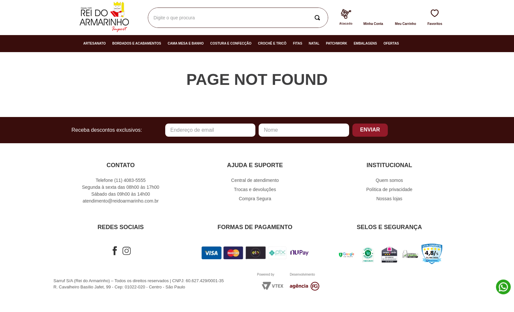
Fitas (297, 43)
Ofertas (391, 43)
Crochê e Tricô (272, 43)
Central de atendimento (255, 180)
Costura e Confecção (230, 43)
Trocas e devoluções (255, 189)
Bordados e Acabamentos (136, 43)
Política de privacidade (389, 189)
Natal (314, 43)
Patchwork (336, 43)
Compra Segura (255, 198)
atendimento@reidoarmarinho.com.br (121, 201)
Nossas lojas (389, 198)
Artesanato (94, 43)
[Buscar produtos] (319, 18)
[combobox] (238, 18)
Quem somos (389, 180)
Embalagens (365, 43)
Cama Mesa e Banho (186, 43)
